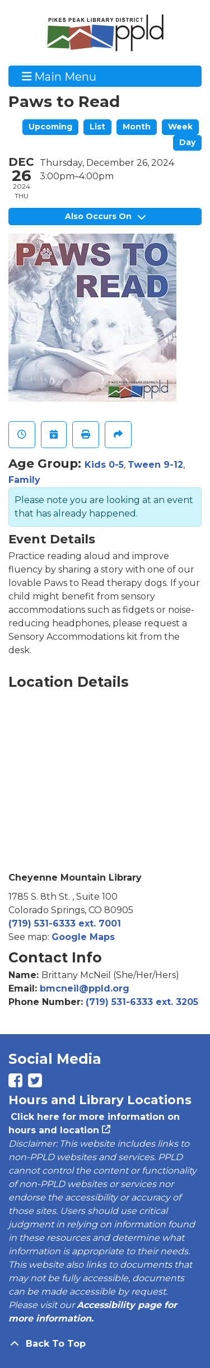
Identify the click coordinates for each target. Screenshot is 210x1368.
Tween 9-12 (155, 464)
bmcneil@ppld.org (84, 988)
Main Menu (59, 76)
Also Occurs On (105, 216)
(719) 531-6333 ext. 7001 (64, 923)
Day (187, 142)
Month (137, 127)
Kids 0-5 (104, 464)
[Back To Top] (105, 1344)
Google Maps (83, 937)
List (97, 127)
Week (180, 127)
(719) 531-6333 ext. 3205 (142, 1002)
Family (24, 479)
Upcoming (50, 127)
